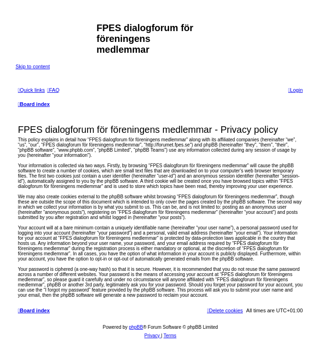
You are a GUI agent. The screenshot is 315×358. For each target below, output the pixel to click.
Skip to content (33, 66)
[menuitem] (53, 90)
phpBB (136, 327)
